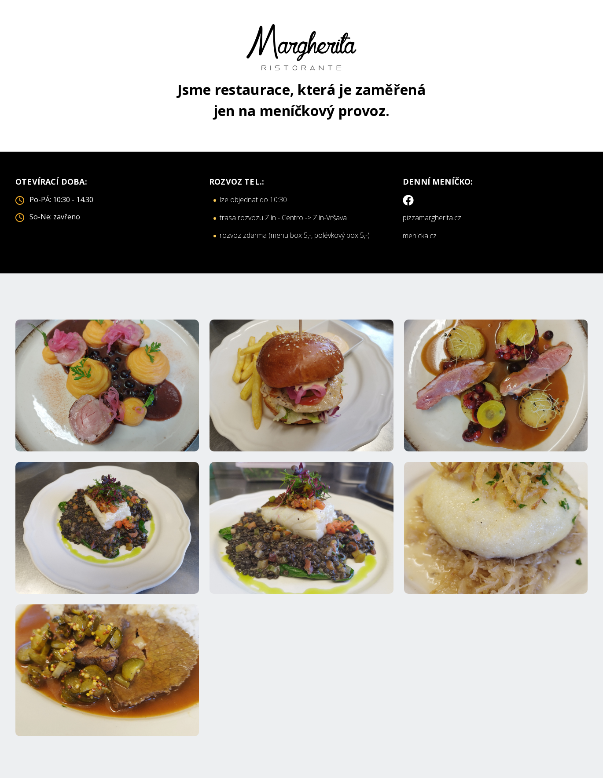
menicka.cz (420, 235)
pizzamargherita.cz (432, 217)
